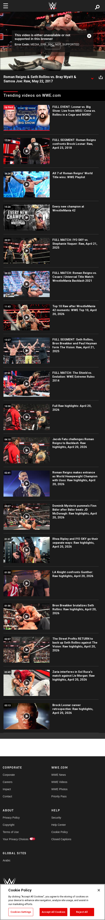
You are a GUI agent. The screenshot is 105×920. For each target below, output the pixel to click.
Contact (7, 796)
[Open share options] (100, 77)
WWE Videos (59, 782)
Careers (7, 782)
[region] (52, 902)
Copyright (8, 824)
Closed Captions (61, 839)
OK (52, 45)
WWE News (58, 774)
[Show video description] (92, 77)
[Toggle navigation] (5, 6)
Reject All (82, 911)
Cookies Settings (20, 911)
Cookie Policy (59, 832)
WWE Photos (59, 789)
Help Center (58, 824)
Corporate (9, 774)
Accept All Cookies (53, 911)
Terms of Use (11, 832)
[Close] (99, 890)
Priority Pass (59, 796)
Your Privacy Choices (15, 839)
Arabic (6, 860)
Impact (7, 789)
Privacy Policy (11, 817)
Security (56, 817)
